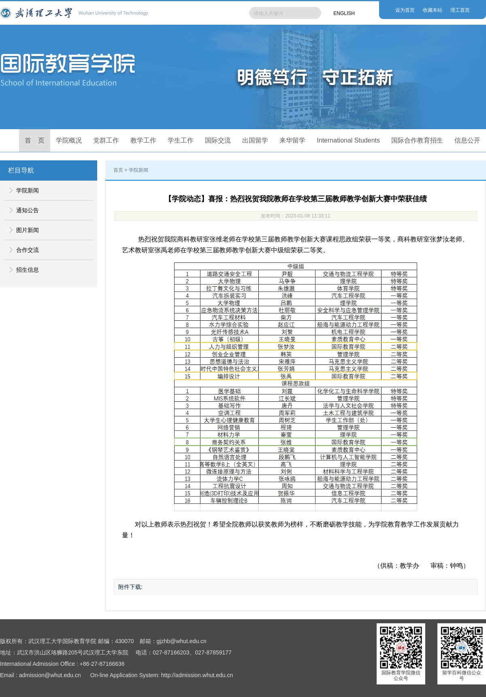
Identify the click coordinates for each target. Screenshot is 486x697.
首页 (118, 170)
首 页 (35, 140)
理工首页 (460, 10)
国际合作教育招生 (417, 140)
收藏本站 (432, 10)
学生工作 (181, 140)
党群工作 (106, 140)
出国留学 (255, 140)
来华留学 (292, 140)
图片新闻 (27, 230)
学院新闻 (27, 190)
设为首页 (405, 10)
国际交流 (218, 140)
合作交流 (27, 250)
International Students (348, 140)
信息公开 (467, 140)
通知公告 (27, 210)
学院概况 (69, 140)
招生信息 (27, 269)
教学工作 (143, 140)
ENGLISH (344, 13)
